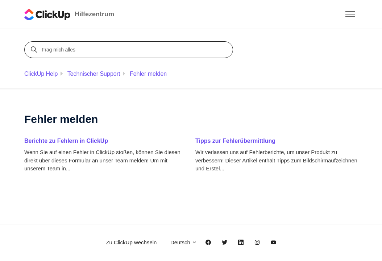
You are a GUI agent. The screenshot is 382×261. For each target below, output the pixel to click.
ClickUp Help (41, 74)
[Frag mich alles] (130, 49)
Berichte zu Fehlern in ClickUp (66, 141)
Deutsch (183, 242)
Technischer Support (93, 74)
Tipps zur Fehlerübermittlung (235, 141)
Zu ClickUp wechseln (131, 242)
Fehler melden (148, 74)
